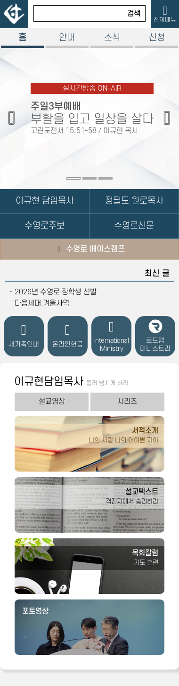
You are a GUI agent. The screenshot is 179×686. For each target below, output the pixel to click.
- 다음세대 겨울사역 (39, 303)
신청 (157, 38)
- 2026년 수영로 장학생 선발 (53, 292)
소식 (112, 38)
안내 (67, 38)
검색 (133, 13)
